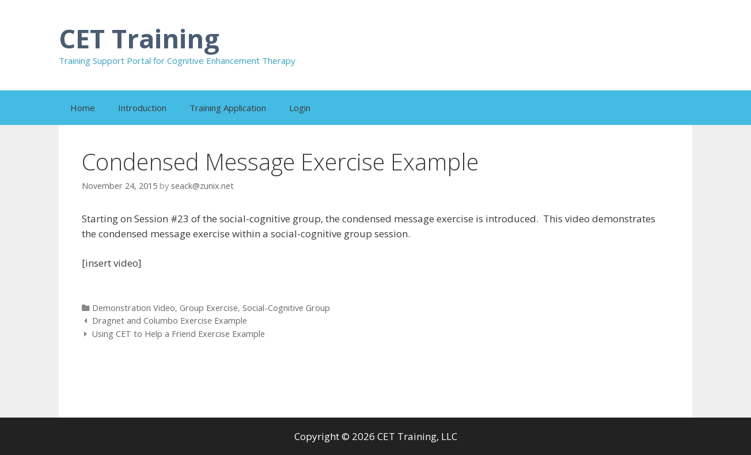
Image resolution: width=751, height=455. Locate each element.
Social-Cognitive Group (286, 307)
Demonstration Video (133, 307)
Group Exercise (209, 307)
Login (299, 107)
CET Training (139, 38)
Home (82, 107)
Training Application (227, 107)
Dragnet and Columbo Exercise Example (169, 320)
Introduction (142, 107)
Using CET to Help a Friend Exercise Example (178, 333)
